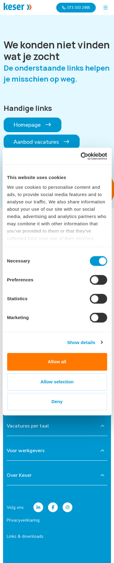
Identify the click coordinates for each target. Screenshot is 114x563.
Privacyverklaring (23, 520)
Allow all (57, 361)
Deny (57, 401)
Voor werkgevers (26, 450)
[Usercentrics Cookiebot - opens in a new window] (81, 156)
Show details (81, 342)
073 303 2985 (76, 7)
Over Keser (19, 475)
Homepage (32, 124)
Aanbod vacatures (41, 142)
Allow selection (57, 381)
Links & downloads (25, 536)
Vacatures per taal (28, 426)
